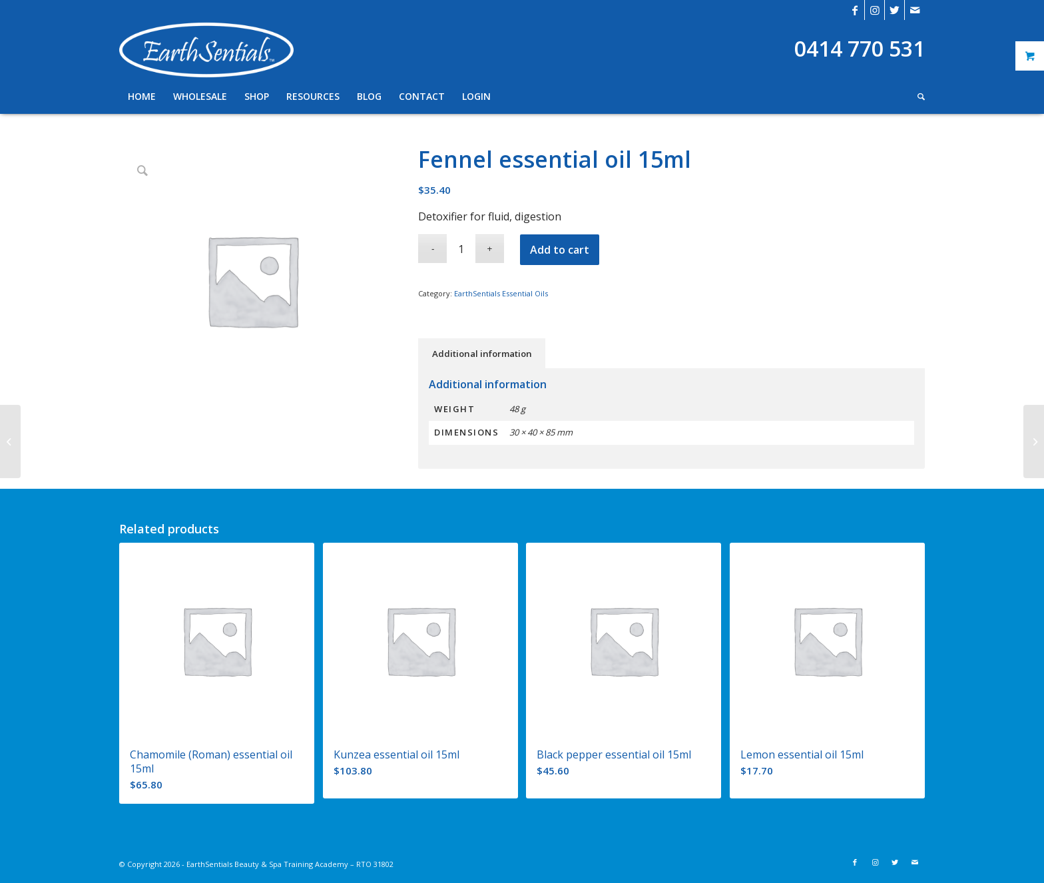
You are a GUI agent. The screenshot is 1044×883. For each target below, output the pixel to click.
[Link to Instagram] (874, 10)
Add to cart (559, 249)
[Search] (917, 96)
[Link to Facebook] (854, 10)
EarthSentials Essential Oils (501, 293)
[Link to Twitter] (894, 10)
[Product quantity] (461, 248)
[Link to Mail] (915, 10)
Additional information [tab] (482, 354)
